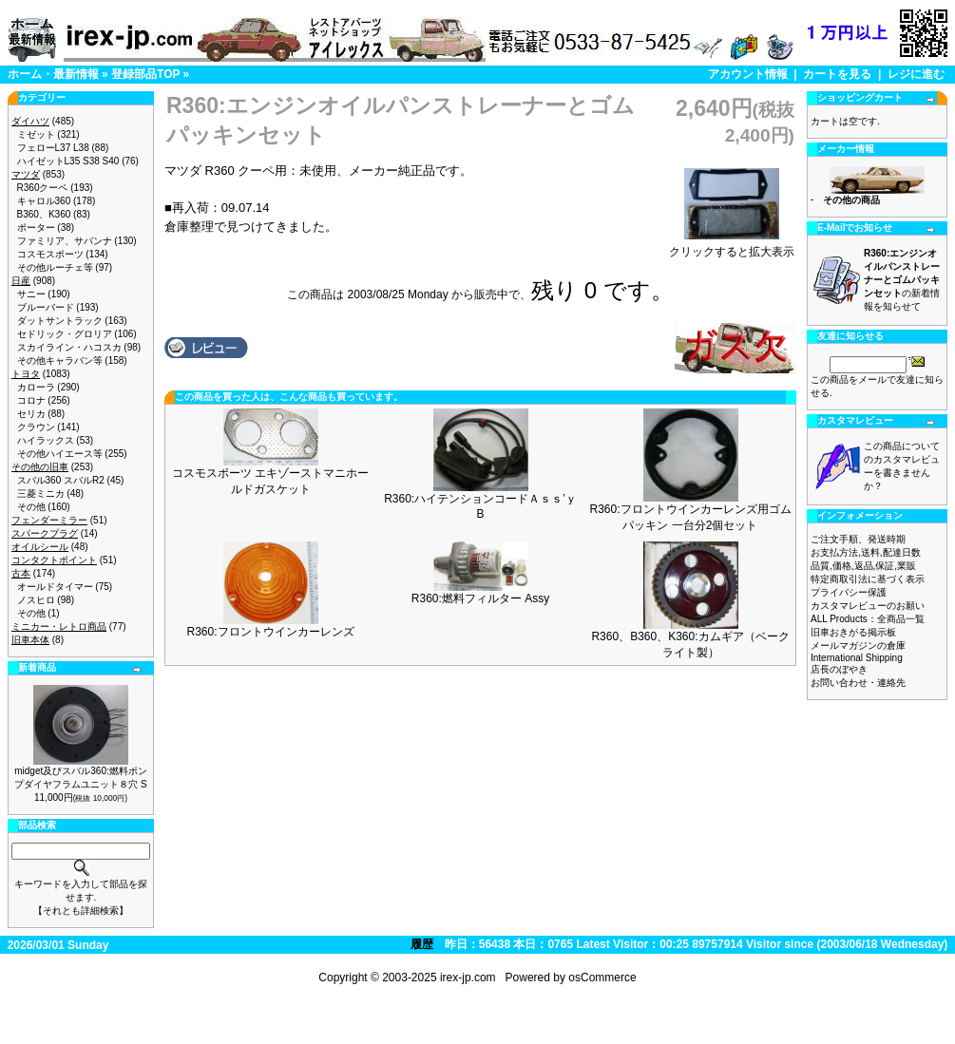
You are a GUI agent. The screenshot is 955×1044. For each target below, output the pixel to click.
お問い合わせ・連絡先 (858, 682)
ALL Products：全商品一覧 (868, 619)
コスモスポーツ (50, 254)
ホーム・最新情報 (53, 74)
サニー (31, 294)
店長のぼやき (839, 669)
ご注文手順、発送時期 (858, 539)
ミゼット (36, 134)
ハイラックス (45, 440)
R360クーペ (42, 187)
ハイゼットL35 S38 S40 (68, 161)
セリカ (31, 413)
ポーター (36, 227)
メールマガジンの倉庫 (858, 645)
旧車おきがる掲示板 (853, 632)
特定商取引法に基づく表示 (868, 579)
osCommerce (602, 977)
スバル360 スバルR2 (61, 480)
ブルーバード (45, 307)
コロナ (31, 400)
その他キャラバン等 (60, 360)
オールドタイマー (55, 586)
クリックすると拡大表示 (731, 246)
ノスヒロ (36, 600)
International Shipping (857, 658)
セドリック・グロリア (64, 334)
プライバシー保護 (849, 592)
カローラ (36, 387)
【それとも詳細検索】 (80, 910)
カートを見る (837, 74)
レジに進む (916, 74)
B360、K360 (44, 214)
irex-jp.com (468, 977)
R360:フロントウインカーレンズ (269, 631)
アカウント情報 (748, 74)
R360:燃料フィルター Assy (480, 598)
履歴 (422, 944)
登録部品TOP (145, 74)
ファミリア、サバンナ (64, 241)
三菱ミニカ (41, 493)
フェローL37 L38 (53, 147)
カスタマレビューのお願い (868, 605)
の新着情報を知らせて (902, 280)
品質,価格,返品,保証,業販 (863, 565)
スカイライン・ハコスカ (69, 347)
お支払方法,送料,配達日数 (866, 552)
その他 (31, 507)
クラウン (36, 427)
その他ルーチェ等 (55, 267)
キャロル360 (44, 201)
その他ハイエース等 (60, 453)
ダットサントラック (60, 320)
